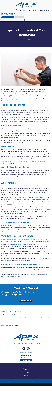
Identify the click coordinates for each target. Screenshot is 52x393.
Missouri (11, 110)
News (26, 376)
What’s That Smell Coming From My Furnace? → (35, 318)
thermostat (10, 112)
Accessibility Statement (39, 381)
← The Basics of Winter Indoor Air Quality (14, 315)
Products (26, 369)
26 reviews (27, 358)
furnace (12, 122)
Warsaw (3, 92)
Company (26, 372)
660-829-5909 (16, 294)
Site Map (48, 381)
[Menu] (26, 20)
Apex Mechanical (29, 101)
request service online (16, 276)
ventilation (35, 94)
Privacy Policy (20, 381)
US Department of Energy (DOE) (22, 244)
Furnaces (11, 326)
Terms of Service (28, 381)
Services (26, 366)
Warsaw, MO (5, 272)
